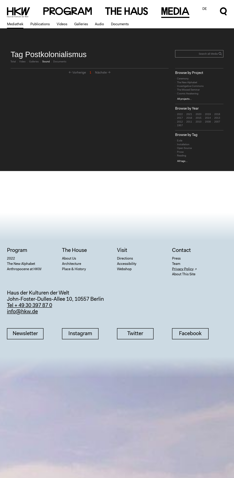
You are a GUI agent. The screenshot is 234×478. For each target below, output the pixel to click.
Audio (99, 24)
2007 (217, 122)
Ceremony (183, 79)
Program (17, 250)
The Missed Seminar (188, 90)
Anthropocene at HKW (24, 269)
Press (176, 258)
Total (13, 62)
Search (220, 53)
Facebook (190, 333)
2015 (198, 118)
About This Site (183, 274)
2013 (217, 118)
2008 (208, 122)
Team (176, 264)
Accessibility (126, 264)
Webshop (124, 269)
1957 (180, 125)
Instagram (80, 333)
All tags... (182, 161)
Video (22, 62)
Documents (120, 24)
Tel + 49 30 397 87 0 (29, 305)
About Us (69, 258)
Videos (62, 24)
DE (204, 9)
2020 (198, 114)
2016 (189, 118)
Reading (181, 156)
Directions (125, 258)
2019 (208, 114)
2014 (208, 118)
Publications (40, 24)
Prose (180, 152)
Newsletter (25, 333)
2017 (180, 118)
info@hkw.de (22, 311)
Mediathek (15, 24)
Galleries (81, 24)
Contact (181, 250)
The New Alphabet (187, 82)
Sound (46, 62)
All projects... (184, 99)
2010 (198, 122)
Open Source (184, 148)
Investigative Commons (190, 86)
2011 (189, 122)
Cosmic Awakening (187, 94)
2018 (217, 114)
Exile (179, 141)
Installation (183, 144)
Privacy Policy (183, 269)
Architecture (71, 264)
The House (74, 250)
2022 (180, 114)
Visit (122, 250)
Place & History (74, 269)
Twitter (135, 333)
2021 (189, 114)
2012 (180, 122)
